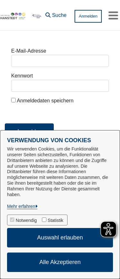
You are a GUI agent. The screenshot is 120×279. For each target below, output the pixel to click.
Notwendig (26, 220)
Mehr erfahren (21, 206)
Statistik (55, 220)
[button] (56, 13)
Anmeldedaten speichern (42, 100)
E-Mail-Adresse (28, 51)
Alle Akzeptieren (60, 262)
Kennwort (22, 75)
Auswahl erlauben (60, 237)
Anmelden (88, 16)
